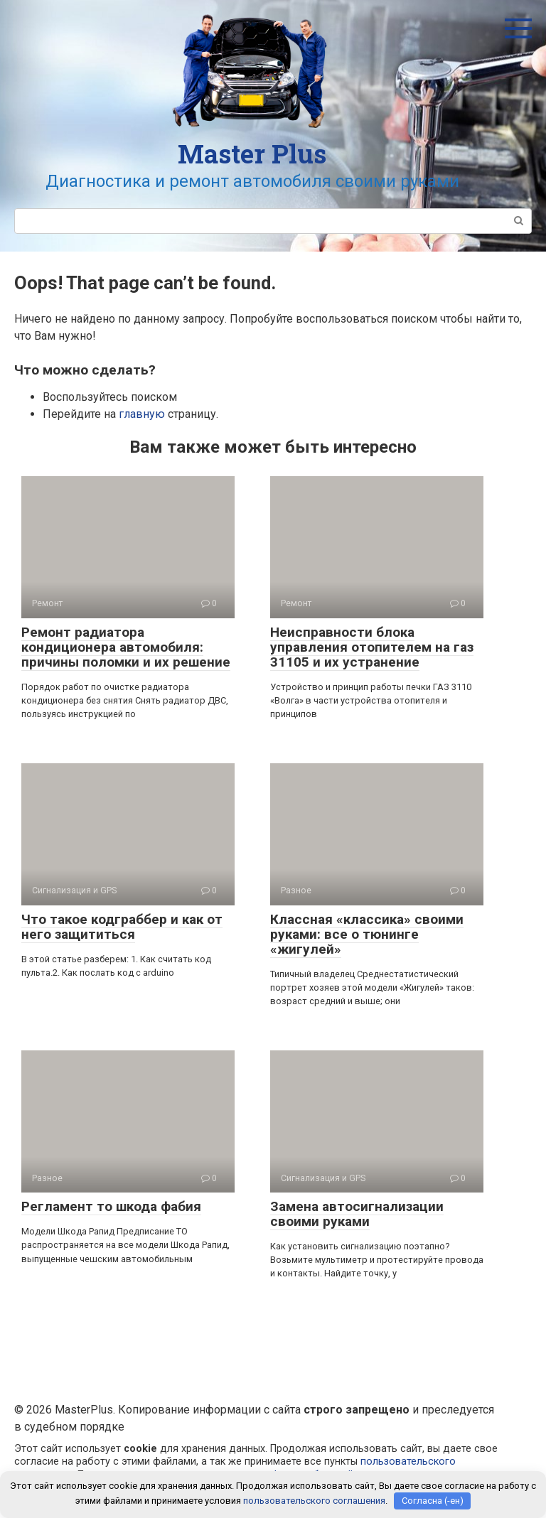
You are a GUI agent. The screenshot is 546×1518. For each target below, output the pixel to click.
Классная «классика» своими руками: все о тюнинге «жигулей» (367, 934)
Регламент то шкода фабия (111, 1206)
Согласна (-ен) (433, 1500)
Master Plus (252, 153)
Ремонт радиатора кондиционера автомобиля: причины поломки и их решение (125, 647)
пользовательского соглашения (314, 1500)
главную (142, 414)
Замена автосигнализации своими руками (357, 1213)
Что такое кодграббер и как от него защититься (122, 926)
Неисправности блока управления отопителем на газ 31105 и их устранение (371, 647)
